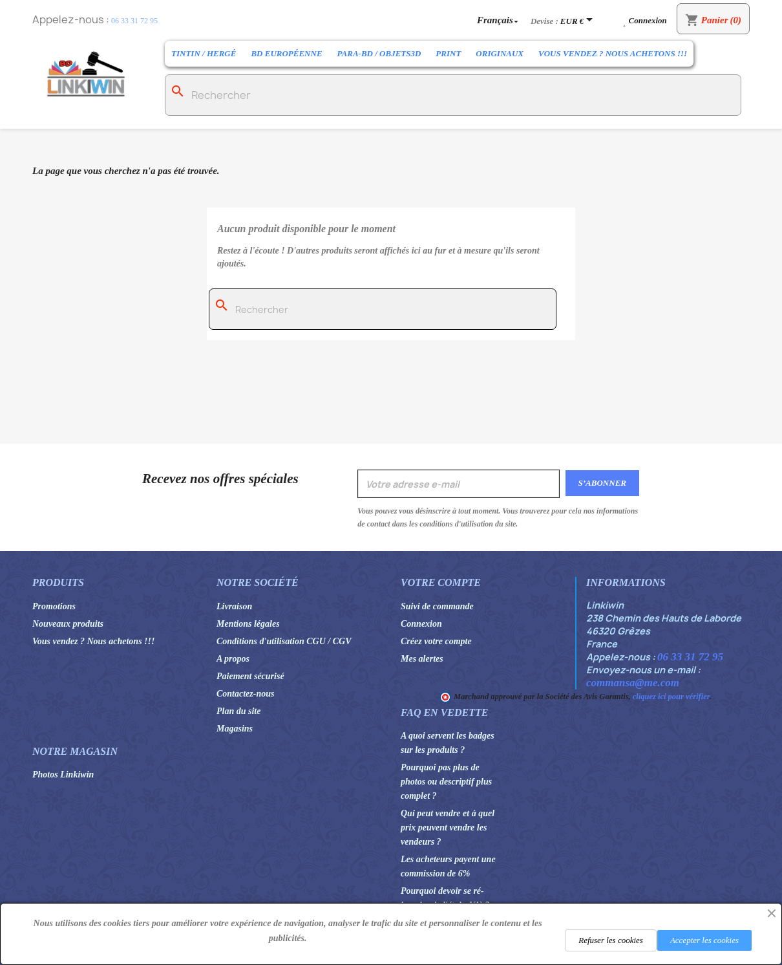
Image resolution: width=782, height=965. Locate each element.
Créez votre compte (436, 641)
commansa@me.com (632, 683)
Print (448, 53)
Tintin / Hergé (203, 53)
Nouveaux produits (67, 624)
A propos (233, 659)
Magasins (235, 728)
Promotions (54, 606)
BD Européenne (286, 53)
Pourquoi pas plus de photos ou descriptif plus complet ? (446, 782)
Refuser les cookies (610, 940)
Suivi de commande (437, 606)
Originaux (499, 53)
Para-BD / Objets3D (379, 53)
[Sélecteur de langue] (499, 20)
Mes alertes (422, 659)
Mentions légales (248, 624)
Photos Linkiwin (63, 774)
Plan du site (238, 711)
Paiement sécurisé (250, 676)
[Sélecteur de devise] (578, 20)
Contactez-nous (245, 694)
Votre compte (441, 582)
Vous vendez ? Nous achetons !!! (612, 53)
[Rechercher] (453, 95)
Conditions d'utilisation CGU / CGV (284, 641)
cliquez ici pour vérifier (671, 696)
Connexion (421, 624)
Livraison (234, 606)
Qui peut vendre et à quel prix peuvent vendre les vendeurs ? (447, 827)
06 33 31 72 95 (134, 20)
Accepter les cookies (704, 940)
